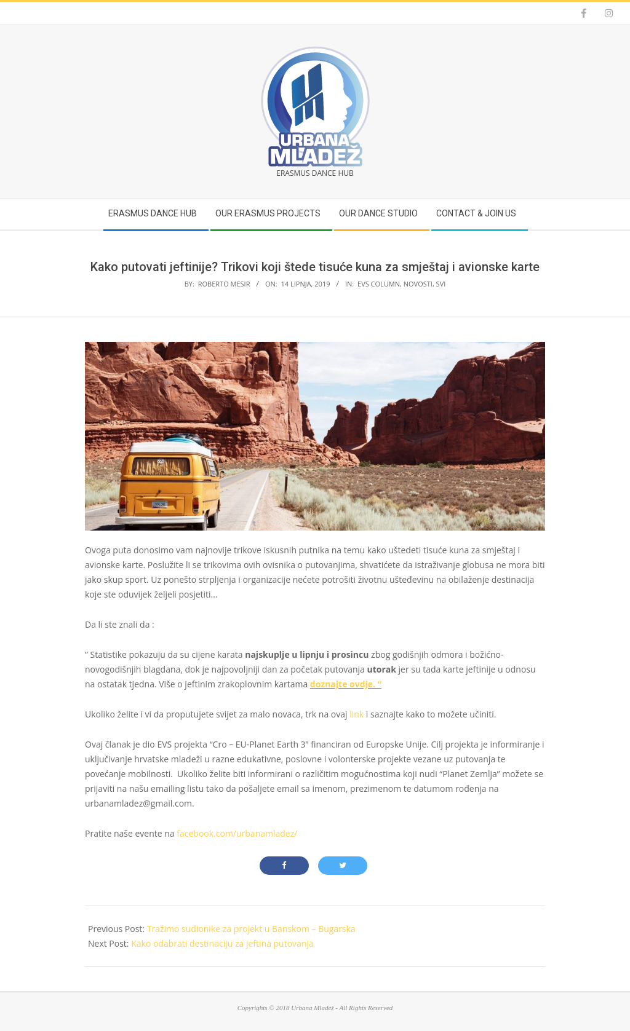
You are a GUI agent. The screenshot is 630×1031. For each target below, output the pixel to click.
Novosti (418, 283)
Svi (441, 283)
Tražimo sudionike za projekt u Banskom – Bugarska (251, 928)
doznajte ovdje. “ (345, 684)
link (356, 714)
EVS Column (378, 283)
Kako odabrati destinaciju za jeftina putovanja (222, 943)
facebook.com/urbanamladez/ (237, 833)
